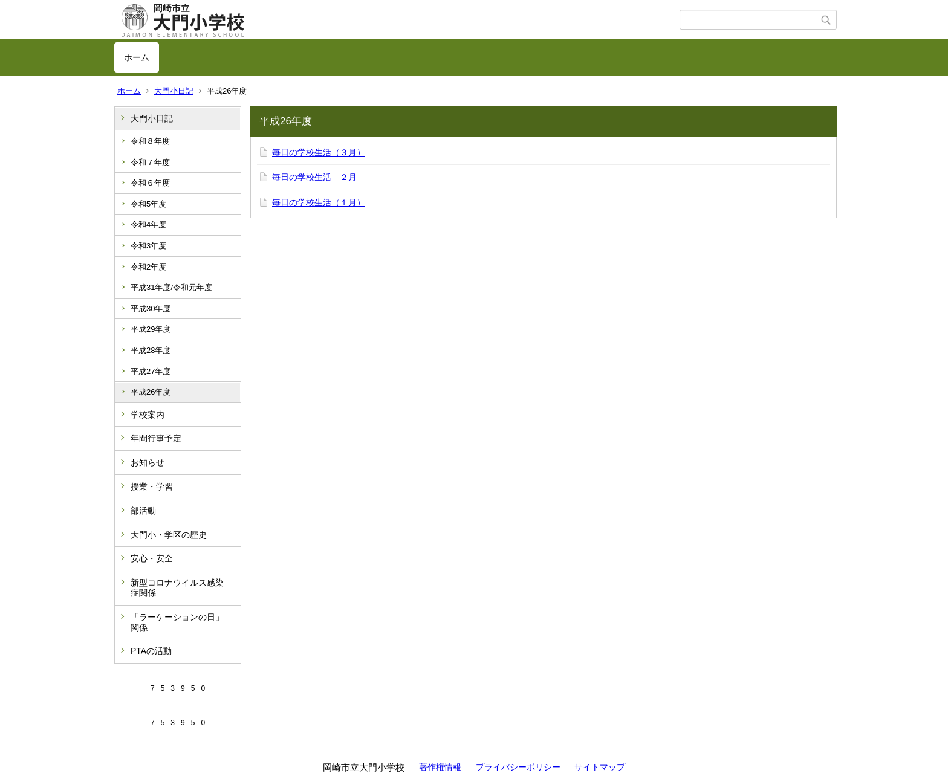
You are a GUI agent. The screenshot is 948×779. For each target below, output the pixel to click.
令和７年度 (150, 162)
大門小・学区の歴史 (169, 535)
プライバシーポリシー (518, 767)
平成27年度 (150, 371)
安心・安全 (152, 558)
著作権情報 (440, 767)
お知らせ (147, 462)
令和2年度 (148, 266)
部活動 (143, 511)
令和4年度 (148, 224)
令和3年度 (148, 245)
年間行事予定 (156, 438)
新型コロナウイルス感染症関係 (177, 588)
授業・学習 (152, 486)
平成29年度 (150, 329)
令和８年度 (150, 141)
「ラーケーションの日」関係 (177, 622)
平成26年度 (150, 391)
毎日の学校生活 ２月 (314, 177)
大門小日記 (173, 90)
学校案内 (147, 414)
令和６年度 (150, 182)
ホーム (136, 57)
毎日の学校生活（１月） (318, 202)
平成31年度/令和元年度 (171, 287)
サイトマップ (599, 767)
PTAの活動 (151, 651)
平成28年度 (150, 350)
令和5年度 (148, 203)
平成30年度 (150, 308)
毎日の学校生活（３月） (318, 152)
